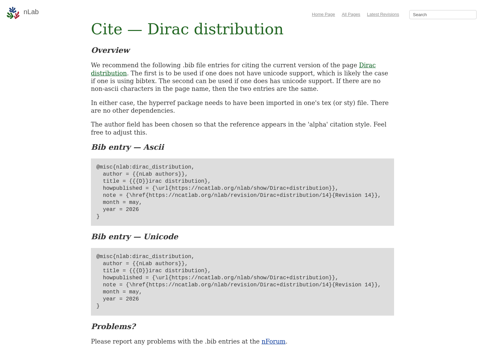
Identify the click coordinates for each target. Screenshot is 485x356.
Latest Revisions (383, 14)
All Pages (351, 14)
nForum (274, 341)
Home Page (323, 14)
